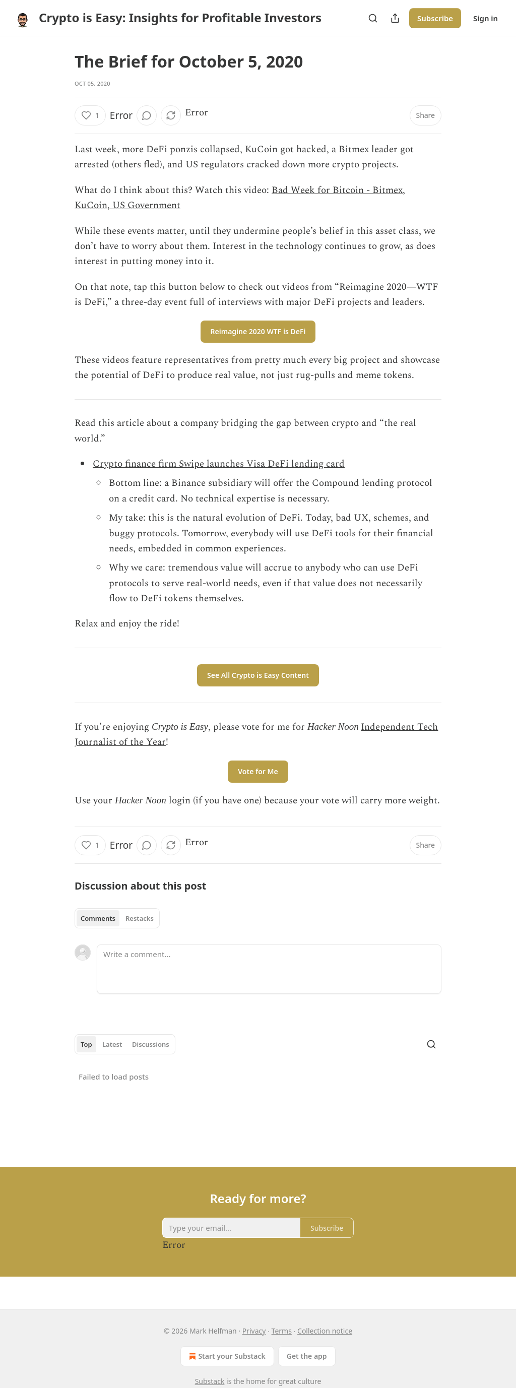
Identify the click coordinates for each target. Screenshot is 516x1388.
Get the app (307, 1356)
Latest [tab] (112, 1044)
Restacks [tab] (139, 918)
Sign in (485, 18)
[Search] (373, 18)
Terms (282, 1331)
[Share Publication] (395, 18)
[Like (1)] (90, 115)
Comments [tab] (98, 918)
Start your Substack (226, 1356)
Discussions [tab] (150, 1044)
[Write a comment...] (269, 969)
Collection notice (324, 1331)
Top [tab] (86, 1044)
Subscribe (435, 18)
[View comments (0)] (147, 115)
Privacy (254, 1331)
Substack (210, 1381)
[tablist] (117, 918)
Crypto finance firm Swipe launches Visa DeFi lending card (219, 464)
